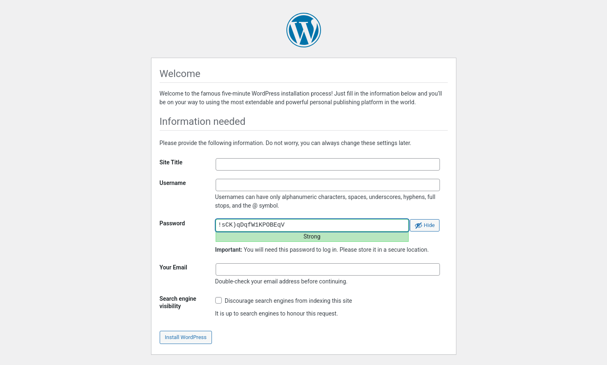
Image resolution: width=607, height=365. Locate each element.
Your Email (173, 267)
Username (173, 183)
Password (172, 223)
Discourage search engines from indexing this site (283, 300)
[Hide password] (425, 225)
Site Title (171, 162)
